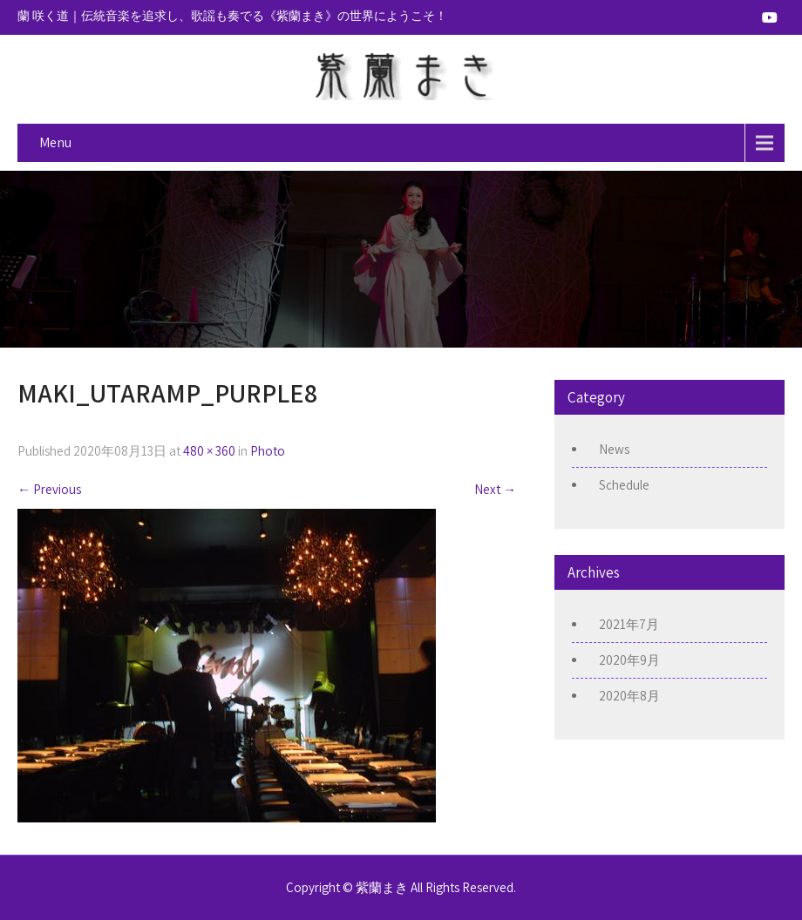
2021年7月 (629, 624)
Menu (55, 142)
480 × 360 (209, 451)
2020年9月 (629, 660)
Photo (267, 451)
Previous (49, 489)
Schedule (624, 485)
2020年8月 (629, 695)
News (614, 449)
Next (495, 489)
